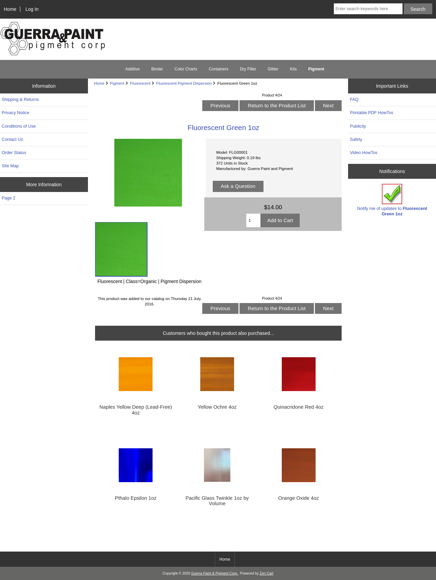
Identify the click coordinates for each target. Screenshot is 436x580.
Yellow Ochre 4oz (217, 407)
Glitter (273, 69)
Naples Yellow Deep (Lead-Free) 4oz (135, 409)
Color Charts (186, 69)
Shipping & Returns (20, 99)
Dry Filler (248, 69)
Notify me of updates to (392, 200)
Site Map (10, 165)
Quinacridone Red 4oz (299, 407)
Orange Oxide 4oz (298, 498)
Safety (356, 139)
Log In (32, 9)
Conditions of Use (19, 126)
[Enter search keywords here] (368, 8)
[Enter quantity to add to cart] (253, 220)
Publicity (358, 126)
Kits (293, 69)
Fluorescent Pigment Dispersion (184, 83)
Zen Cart (267, 573)
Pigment (117, 83)
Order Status (14, 152)
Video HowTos (363, 152)
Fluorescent (140, 83)
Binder (157, 69)
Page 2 (8, 197)
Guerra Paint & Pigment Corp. (214, 573)
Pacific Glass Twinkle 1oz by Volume (217, 500)
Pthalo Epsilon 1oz (136, 498)
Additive (132, 69)
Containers (218, 69)
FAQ (354, 99)
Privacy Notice (15, 112)
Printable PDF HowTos (371, 112)
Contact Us (12, 139)
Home (10, 9)
